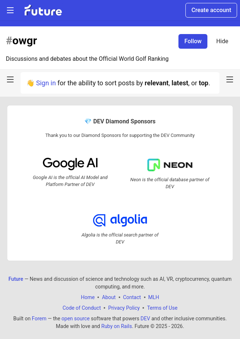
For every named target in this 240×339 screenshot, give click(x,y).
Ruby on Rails (116, 326)
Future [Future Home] (15, 279)
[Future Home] (43, 10)
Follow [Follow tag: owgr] (193, 41)
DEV (145, 318)
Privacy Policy (124, 308)
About (108, 297)
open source (76, 318)
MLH (153, 297)
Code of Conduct (82, 308)
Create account (211, 10)
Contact (132, 297)
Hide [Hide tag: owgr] (222, 41)
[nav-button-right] (229, 79)
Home (88, 297)
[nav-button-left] (10, 79)
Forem (39, 318)
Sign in (46, 83)
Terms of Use (162, 308)
